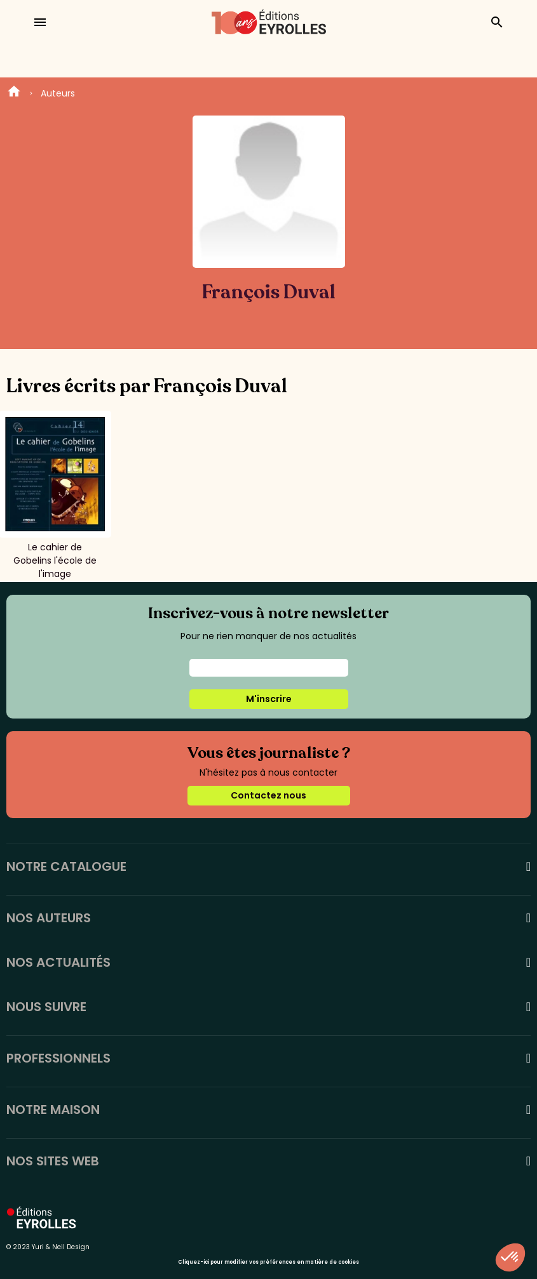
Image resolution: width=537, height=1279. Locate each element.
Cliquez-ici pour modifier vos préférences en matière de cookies (268, 1262)
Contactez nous (268, 795)
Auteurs (58, 93)
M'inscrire (269, 699)
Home (14, 93)
